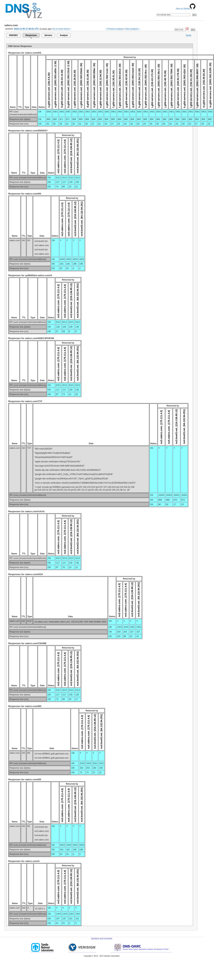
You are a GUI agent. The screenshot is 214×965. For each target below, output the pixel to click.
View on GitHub (185, 8)
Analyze (64, 35)
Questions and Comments (101, 938)
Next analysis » (132, 29)
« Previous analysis (115, 29)
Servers (48, 35)
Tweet (188, 35)
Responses (31, 35)
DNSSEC (13, 35)
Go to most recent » (62, 29)
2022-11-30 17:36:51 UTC (26, 29)
